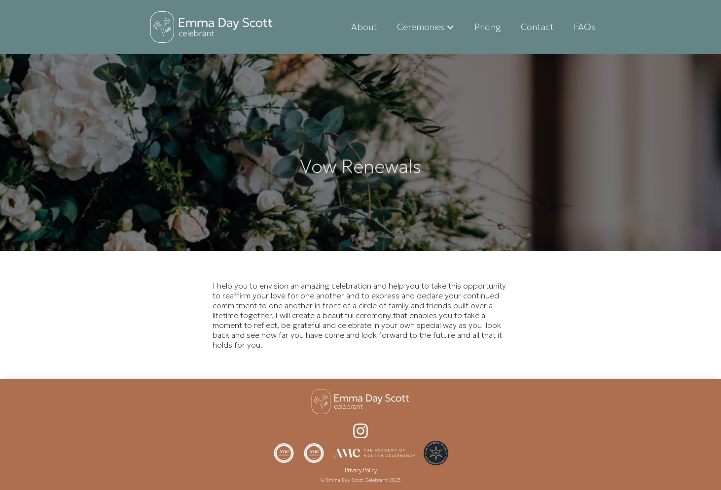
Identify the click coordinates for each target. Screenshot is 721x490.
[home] (211, 27)
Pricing (487, 27)
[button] (426, 27)
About (364, 27)
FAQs (584, 27)
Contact (537, 27)
